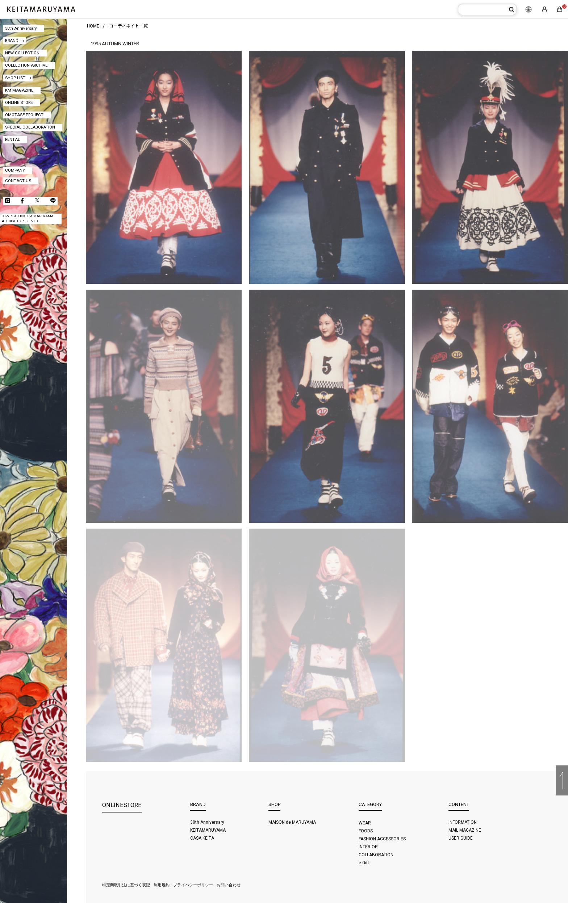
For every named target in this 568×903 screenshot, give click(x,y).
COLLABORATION (376, 854)
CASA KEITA (202, 838)
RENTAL (12, 139)
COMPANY (15, 170)
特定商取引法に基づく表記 (126, 885)
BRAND (11, 40)
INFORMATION (462, 822)
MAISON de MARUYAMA (292, 822)
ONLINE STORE (19, 102)
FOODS (366, 830)
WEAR (365, 823)
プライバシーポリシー (193, 885)
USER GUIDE (460, 838)
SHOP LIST (15, 77)
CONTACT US (18, 180)
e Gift (364, 862)
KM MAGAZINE (19, 90)
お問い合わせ (229, 885)
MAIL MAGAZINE (464, 830)
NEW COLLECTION (22, 52)
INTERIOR (368, 846)
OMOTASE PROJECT (24, 114)
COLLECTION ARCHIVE (26, 65)
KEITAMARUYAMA (208, 830)
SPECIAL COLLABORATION (30, 127)
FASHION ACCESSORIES (382, 838)
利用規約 (162, 885)
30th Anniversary (21, 28)
